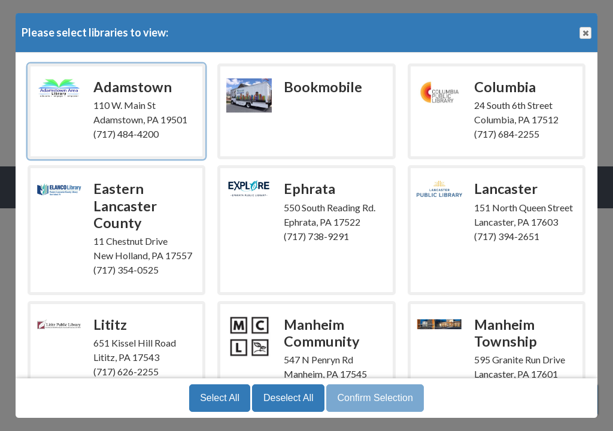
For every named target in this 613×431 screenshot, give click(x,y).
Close (584, 33)
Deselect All (288, 398)
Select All (219, 398)
